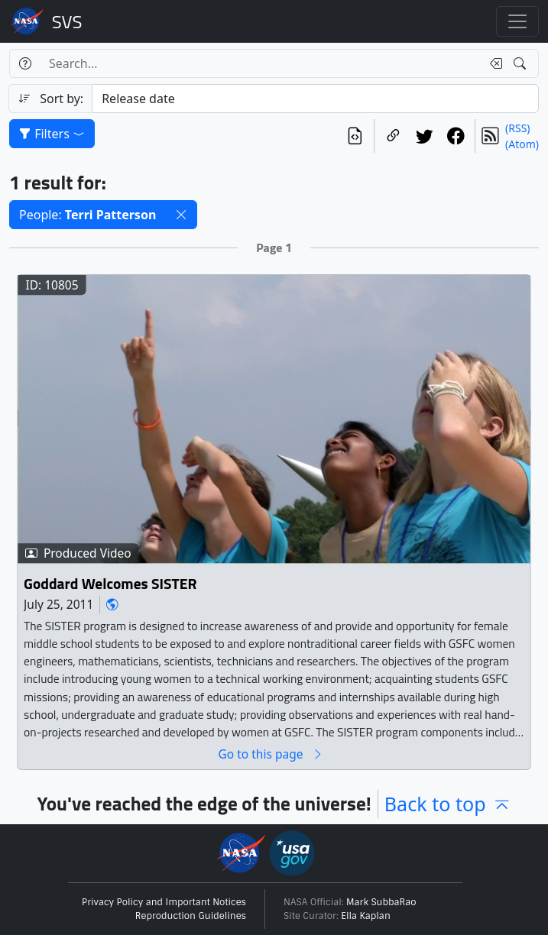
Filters (52, 133)
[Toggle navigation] (517, 21)
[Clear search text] (493, 63)
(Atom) (522, 144)
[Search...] (261, 63)
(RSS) (517, 128)
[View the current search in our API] (355, 136)
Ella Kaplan (366, 916)
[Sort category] (315, 98)
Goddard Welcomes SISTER (110, 583)
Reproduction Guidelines (190, 916)
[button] (181, 214)
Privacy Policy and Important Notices (164, 902)
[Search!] (521, 63)
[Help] (25, 63)
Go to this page (270, 754)
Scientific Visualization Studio (67, 21)
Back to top (447, 804)
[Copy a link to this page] (393, 136)
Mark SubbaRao (381, 902)
